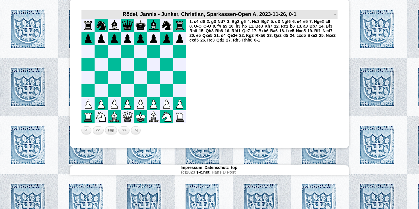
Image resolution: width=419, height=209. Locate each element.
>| (136, 130)
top (235, 167)
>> (123, 130)
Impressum (191, 167)
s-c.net (203, 172)
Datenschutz (217, 167)
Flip (111, 130)
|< (86, 130)
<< (98, 130)
